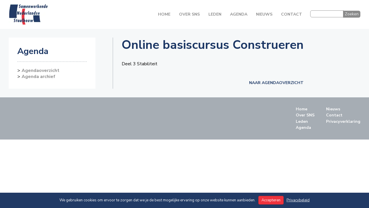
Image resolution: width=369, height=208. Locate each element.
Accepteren (270, 200)
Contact (291, 14)
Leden (214, 14)
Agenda (238, 14)
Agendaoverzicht (40, 70)
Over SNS (189, 14)
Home (164, 14)
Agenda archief (38, 76)
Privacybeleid (298, 200)
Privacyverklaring (343, 121)
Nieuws (264, 14)
